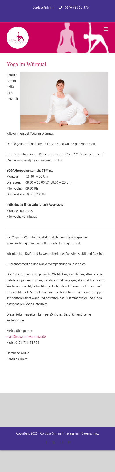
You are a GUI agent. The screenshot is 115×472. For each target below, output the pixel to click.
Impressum (71, 433)
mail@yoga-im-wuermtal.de (26, 336)
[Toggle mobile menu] (106, 29)
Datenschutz (90, 433)
